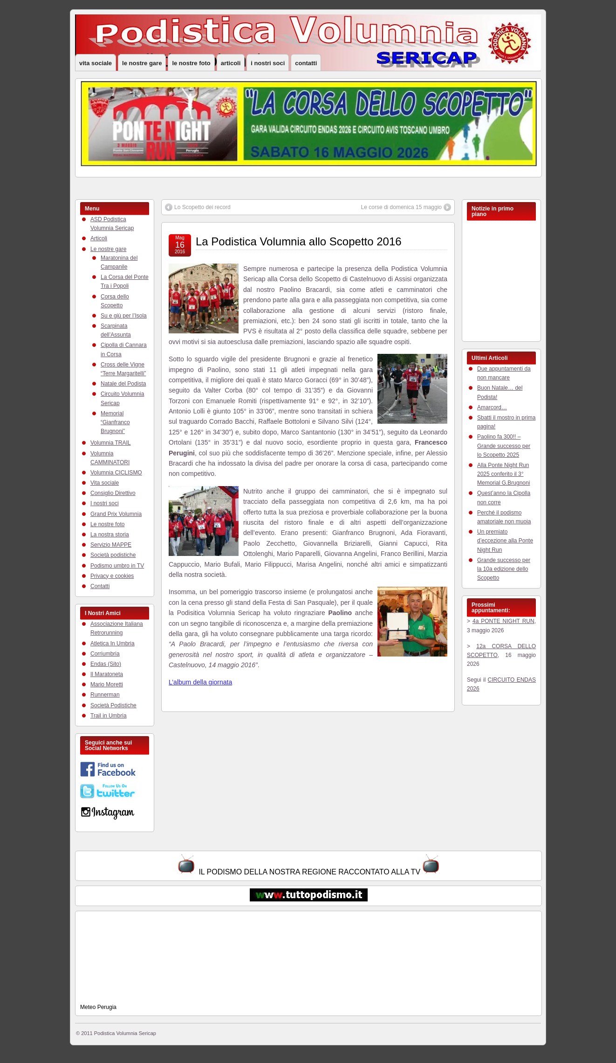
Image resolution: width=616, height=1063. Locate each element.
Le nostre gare (142, 63)
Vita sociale (95, 63)
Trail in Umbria (108, 715)
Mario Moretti (106, 684)
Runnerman (105, 694)
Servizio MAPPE (110, 545)
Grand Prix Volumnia (116, 514)
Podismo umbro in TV (117, 565)
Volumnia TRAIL (110, 443)
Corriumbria (105, 653)
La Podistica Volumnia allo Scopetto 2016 (299, 241)
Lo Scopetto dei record (202, 207)
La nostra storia (109, 534)
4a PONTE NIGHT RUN (503, 621)
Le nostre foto (191, 63)
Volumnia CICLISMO (116, 472)
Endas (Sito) (105, 664)
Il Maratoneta (106, 674)
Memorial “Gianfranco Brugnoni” (115, 422)
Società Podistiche (113, 705)
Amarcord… (492, 407)
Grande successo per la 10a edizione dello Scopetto (503, 569)
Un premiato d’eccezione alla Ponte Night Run (505, 540)
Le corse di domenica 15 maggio (401, 207)
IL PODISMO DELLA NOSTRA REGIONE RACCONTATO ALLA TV (309, 872)
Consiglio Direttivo (113, 493)
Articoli (231, 63)
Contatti (306, 63)
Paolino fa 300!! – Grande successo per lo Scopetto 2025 (503, 445)
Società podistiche (113, 555)
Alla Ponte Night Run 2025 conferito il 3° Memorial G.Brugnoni (503, 474)
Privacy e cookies (112, 576)
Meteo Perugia (98, 1007)
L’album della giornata (200, 682)
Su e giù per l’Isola (124, 315)
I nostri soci (268, 63)
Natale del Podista (123, 383)
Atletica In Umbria (112, 643)
